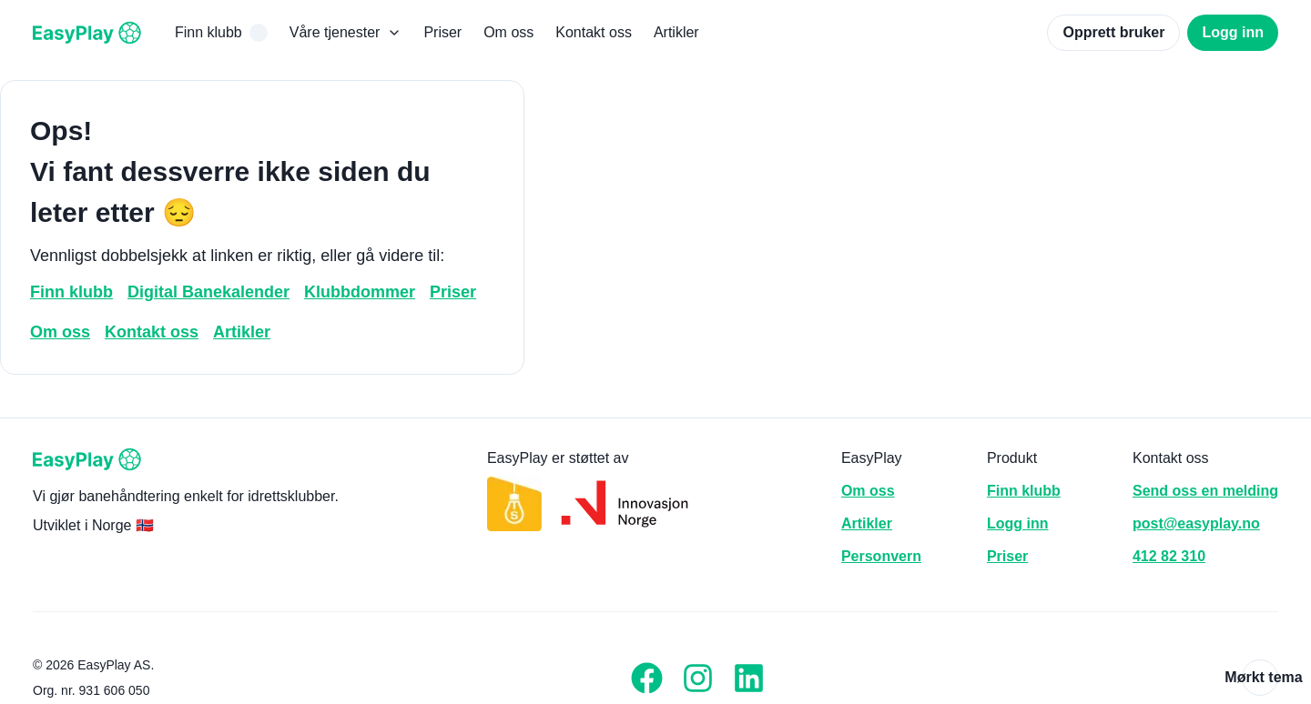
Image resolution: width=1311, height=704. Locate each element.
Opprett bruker (1113, 32)
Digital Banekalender (208, 292)
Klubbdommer (359, 292)
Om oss (508, 32)
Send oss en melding (1205, 490)
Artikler (676, 32)
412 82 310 (1169, 556)
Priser (442, 32)
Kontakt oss (593, 32)
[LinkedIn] (749, 677)
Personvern (881, 556)
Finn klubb (221, 33)
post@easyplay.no (1196, 523)
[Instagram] (698, 677)
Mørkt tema (1260, 677)
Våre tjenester (346, 32)
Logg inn (1233, 32)
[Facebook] (647, 677)
